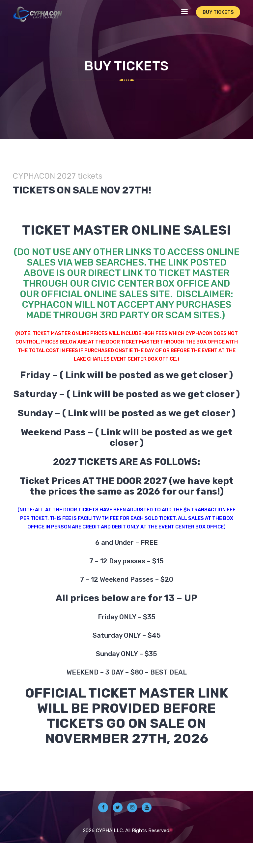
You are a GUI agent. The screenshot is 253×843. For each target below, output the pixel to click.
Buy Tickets (218, 12)
